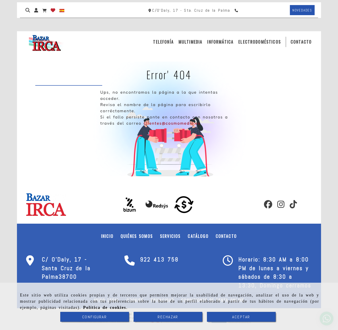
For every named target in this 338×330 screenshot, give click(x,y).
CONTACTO (301, 42)
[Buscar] (28, 10)
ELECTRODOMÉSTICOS (259, 42)
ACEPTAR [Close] (241, 316)
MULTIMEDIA (191, 42)
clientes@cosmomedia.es (171, 123)
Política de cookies (104, 307)
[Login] (53, 10)
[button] (36, 10)
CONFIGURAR (94, 316)
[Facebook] (268, 206)
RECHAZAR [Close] (168, 316)
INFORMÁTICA (220, 42)
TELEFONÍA (163, 42)
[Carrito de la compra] (44, 10)
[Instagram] (281, 206)
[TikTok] (293, 206)
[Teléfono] (237, 10)
